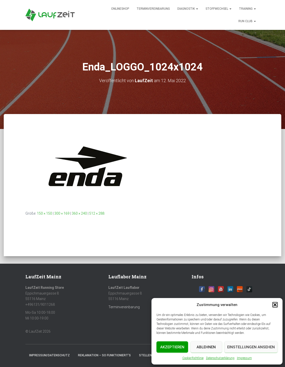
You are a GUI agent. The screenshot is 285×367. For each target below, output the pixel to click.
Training (247, 8)
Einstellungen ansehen (251, 347)
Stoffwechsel (218, 8)
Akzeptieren (172, 347)
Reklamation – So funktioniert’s (104, 355)
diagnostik (187, 8)
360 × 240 (79, 213)
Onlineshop (120, 8)
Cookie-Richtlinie (193, 358)
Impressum (244, 358)
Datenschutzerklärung (220, 358)
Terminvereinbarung (153, 8)
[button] (275, 304)
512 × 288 (96, 213)
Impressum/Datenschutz (49, 355)
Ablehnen (206, 347)
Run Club (247, 21)
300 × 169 (62, 213)
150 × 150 (44, 213)
